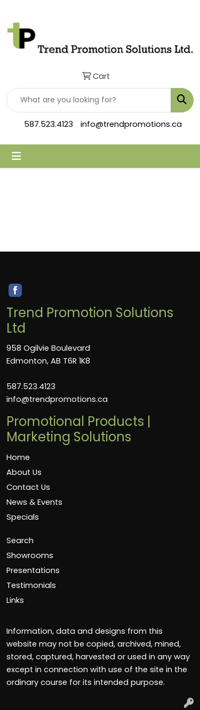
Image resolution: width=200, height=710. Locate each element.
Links (15, 600)
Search (20, 540)
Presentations (33, 570)
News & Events (34, 502)
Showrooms (29, 555)
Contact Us (28, 487)
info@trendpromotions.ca (131, 124)
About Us (24, 472)
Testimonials (31, 585)
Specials (22, 517)
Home (18, 457)
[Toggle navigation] (16, 156)
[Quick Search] (88, 100)
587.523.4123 (48, 124)
